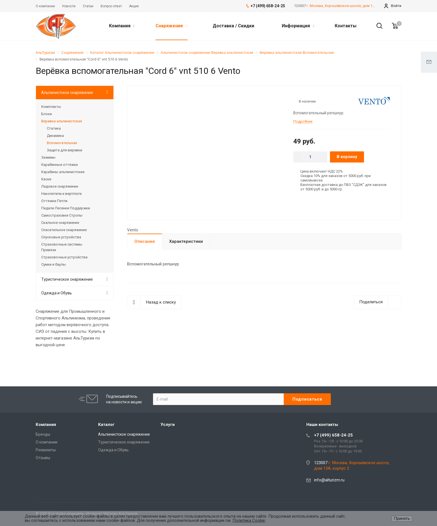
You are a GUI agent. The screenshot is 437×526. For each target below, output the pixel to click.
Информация (298, 25)
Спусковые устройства (61, 237)
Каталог (106, 424)
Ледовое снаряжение (59, 186)
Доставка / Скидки (233, 25)
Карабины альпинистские (62, 172)
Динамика (55, 136)
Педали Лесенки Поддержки (65, 208)
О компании (46, 442)
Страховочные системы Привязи (61, 247)
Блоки (46, 114)
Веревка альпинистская (61, 121)
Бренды (43, 434)
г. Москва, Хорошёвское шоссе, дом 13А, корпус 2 (350, 6)
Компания (122, 25)
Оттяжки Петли (54, 201)
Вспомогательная (62, 143)
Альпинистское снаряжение (67, 92)
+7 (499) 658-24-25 (333, 435)
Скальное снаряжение (60, 222)
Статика (54, 128)
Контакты (345, 25)
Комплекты (51, 107)
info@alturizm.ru (329, 480)
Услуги (168, 424)
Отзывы (43, 457)
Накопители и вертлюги (61, 194)
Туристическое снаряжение (67, 279)
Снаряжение (171, 25)
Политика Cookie (248, 520)
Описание (144, 241)
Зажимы (48, 157)
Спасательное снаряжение (64, 230)
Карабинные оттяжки (59, 165)
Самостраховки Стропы (61, 215)
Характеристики (186, 241)
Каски (46, 179)
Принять (402, 518)
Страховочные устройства (64, 257)
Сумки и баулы (53, 264)
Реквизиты (46, 450)
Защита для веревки (64, 150)
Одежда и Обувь (56, 293)
